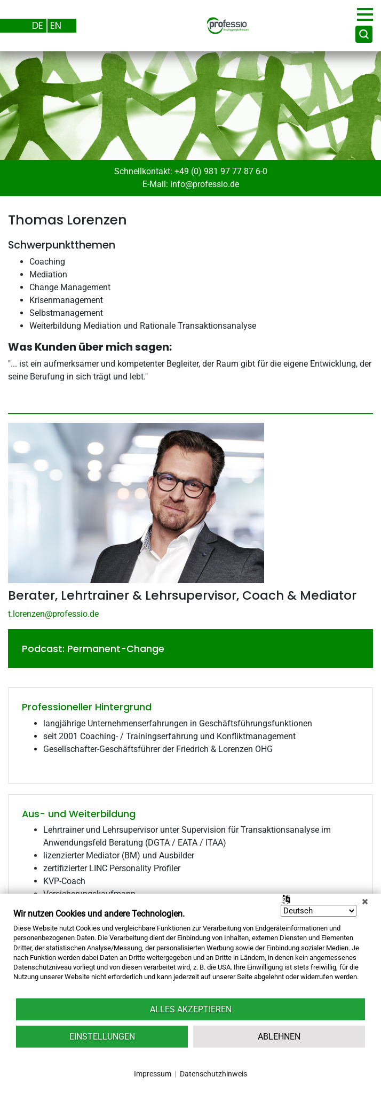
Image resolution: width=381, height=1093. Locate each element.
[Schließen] (365, 902)
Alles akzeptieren (191, 1009)
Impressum (152, 1073)
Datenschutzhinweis (213, 1073)
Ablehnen (279, 1037)
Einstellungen (102, 1037)
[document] (190, 953)
